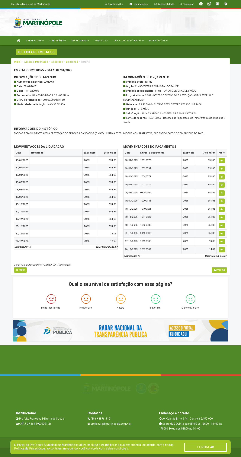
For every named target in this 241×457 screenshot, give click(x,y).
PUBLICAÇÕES (158, 40)
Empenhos (72, 61)
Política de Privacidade (29, 448)
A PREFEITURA (35, 40)
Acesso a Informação (36, 61)
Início (17, 61)
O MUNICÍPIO (58, 40)
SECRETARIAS (80, 40)
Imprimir (219, 270)
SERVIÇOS (101, 40)
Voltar (20, 270)
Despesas (57, 61)
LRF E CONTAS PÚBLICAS (129, 40)
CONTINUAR (205, 447)
